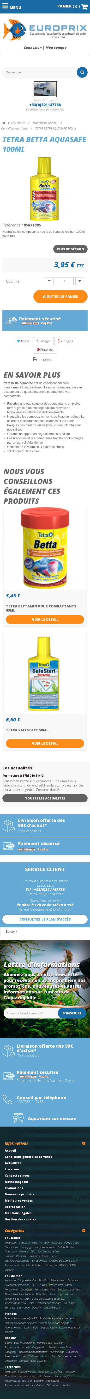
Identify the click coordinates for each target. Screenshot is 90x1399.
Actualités (13, 1163)
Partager (43, 341)
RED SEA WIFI (39, 1285)
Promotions (14, 1188)
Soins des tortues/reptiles (58, 1376)
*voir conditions (29, 831)
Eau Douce (13, 1238)
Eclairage (57, 1242)
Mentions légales (18, 1213)
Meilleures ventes (19, 1201)
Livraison (12, 1169)
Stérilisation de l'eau (49, 1251)
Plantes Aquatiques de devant (59, 1318)
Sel (65, 1303)
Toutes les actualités (45, 798)
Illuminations (57, 1352)
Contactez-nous (17, 1175)
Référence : (12, 225)
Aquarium (10, 1280)
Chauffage (26, 1247)
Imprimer (46, 359)
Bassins (11, 1338)
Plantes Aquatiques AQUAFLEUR (23, 1318)
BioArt (27, 1327)
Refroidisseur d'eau (45, 1247)
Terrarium (13, 1367)
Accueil (10, 1150)
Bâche (8, 1342)
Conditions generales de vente (28, 1157)
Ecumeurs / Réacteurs (17, 1285)
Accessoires (76, 1356)
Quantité (12, 281)
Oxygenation (39, 1347)
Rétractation (15, 1207)
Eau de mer (13, 1276)
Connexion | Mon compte (45, 47)
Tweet (23, 341)
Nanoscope (56, 1294)
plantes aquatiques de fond (54, 1323)
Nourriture (11, 1251)
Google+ (65, 341)
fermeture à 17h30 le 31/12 (22, 776)
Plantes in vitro (13, 1327)
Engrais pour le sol (69, 1327)
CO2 (33, 1251)
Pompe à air (11, 1247)
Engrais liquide (49, 1327)
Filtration (44, 1242)
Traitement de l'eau (38, 1256)
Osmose (23, 1251)
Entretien (37, 1265)
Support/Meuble (28, 1242)
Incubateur (38, 1385)
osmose (69, 1294)
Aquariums (11, 1242)
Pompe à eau (71, 1242)
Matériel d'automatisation (63, 1260)
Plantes (11, 1314)
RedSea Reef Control (60, 1285)
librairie (9, 1332)
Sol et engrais (39, 1260)
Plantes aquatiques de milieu (20, 1323)
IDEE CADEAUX (67, 1265)
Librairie (9, 1269)
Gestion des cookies (20, 1219)
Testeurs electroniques (17, 1260)
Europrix (11, 931)
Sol (53, 1356)
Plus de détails (70, 249)
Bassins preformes (24, 1342)
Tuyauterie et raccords (17, 1265)
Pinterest (45, 349)
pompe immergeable (30, 1376)
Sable (72, 1303)
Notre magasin (16, 1182)
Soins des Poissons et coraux (48, 1298)
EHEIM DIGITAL (66, 1247)
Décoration (51, 1265)
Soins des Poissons (15, 1256)
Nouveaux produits (20, 1194)
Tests (55, 1256)
